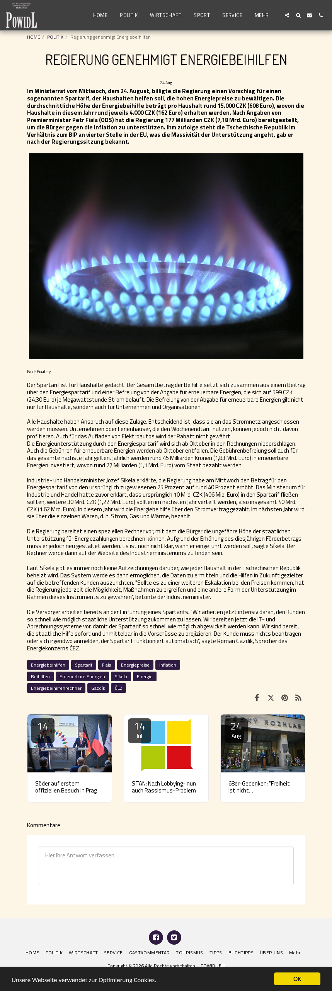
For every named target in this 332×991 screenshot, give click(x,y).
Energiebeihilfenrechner (56, 688)
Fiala (106, 665)
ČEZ (118, 688)
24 (236, 729)
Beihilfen (40, 676)
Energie (145, 676)
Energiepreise (135, 665)
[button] (287, 15)
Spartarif (83, 665)
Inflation (167, 665)
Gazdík (98, 688)
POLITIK (55, 37)
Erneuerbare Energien (82, 676)
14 (42, 729)
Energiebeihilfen (48, 665)
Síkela (121, 676)
